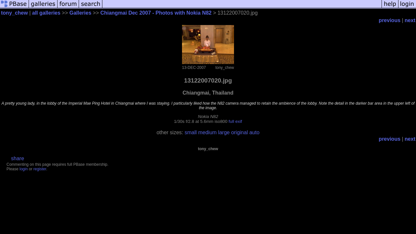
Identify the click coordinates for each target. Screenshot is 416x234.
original (239, 132)
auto (254, 132)
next (410, 20)
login (24, 169)
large (224, 132)
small (191, 132)
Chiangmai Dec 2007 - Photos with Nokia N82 (156, 13)
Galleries (80, 13)
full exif (235, 121)
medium (207, 132)
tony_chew (14, 13)
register (39, 169)
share (17, 158)
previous (389, 20)
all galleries (46, 13)
